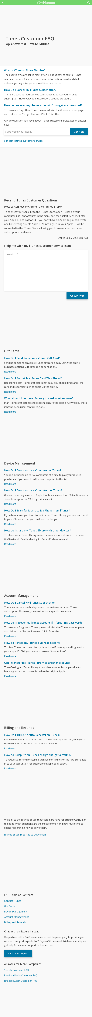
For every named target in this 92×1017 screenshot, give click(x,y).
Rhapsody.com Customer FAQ (20, 954)
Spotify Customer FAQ (16, 944)
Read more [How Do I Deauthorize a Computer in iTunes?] (10, 458)
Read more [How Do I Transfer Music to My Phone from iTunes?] (10, 498)
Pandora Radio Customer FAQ (20, 949)
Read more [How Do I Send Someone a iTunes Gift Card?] (10, 345)
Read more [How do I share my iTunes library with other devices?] (10, 518)
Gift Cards (9, 880)
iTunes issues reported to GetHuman (25, 808)
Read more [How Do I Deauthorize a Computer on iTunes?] (10, 478)
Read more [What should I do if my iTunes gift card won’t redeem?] (10, 385)
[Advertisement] (46, 172)
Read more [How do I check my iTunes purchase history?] (10, 630)
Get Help (79, 131)
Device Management (15, 885)
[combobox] (37, 131)
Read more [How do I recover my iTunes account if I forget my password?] (10, 610)
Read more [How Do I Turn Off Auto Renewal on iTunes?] (10, 722)
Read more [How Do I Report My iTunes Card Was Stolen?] (10, 365)
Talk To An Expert (18, 927)
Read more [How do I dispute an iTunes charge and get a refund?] (10, 742)
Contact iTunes (12, 875)
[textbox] (37, 131)
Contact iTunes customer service (23, 140)
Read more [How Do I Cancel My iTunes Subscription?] (10, 590)
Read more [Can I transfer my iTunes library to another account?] (10, 650)
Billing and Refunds (15, 896)
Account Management (16, 891)
